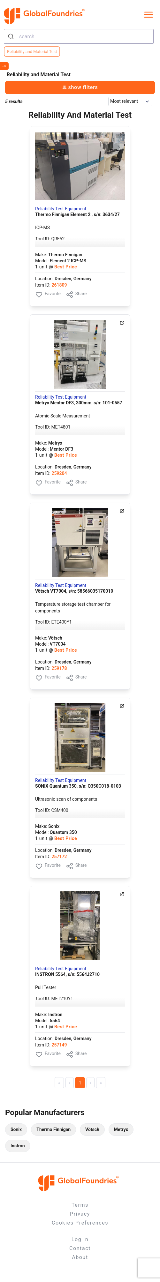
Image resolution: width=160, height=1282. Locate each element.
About (80, 1257)
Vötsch (92, 1129)
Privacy (80, 1214)
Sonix (16, 1129)
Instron (18, 1145)
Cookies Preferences (80, 1223)
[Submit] (11, 36)
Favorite (48, 294)
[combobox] (79, 36)
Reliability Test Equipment (60, 208)
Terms (80, 1205)
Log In (80, 1239)
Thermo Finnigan (53, 1129)
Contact (80, 1248)
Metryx (121, 1129)
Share (76, 294)
